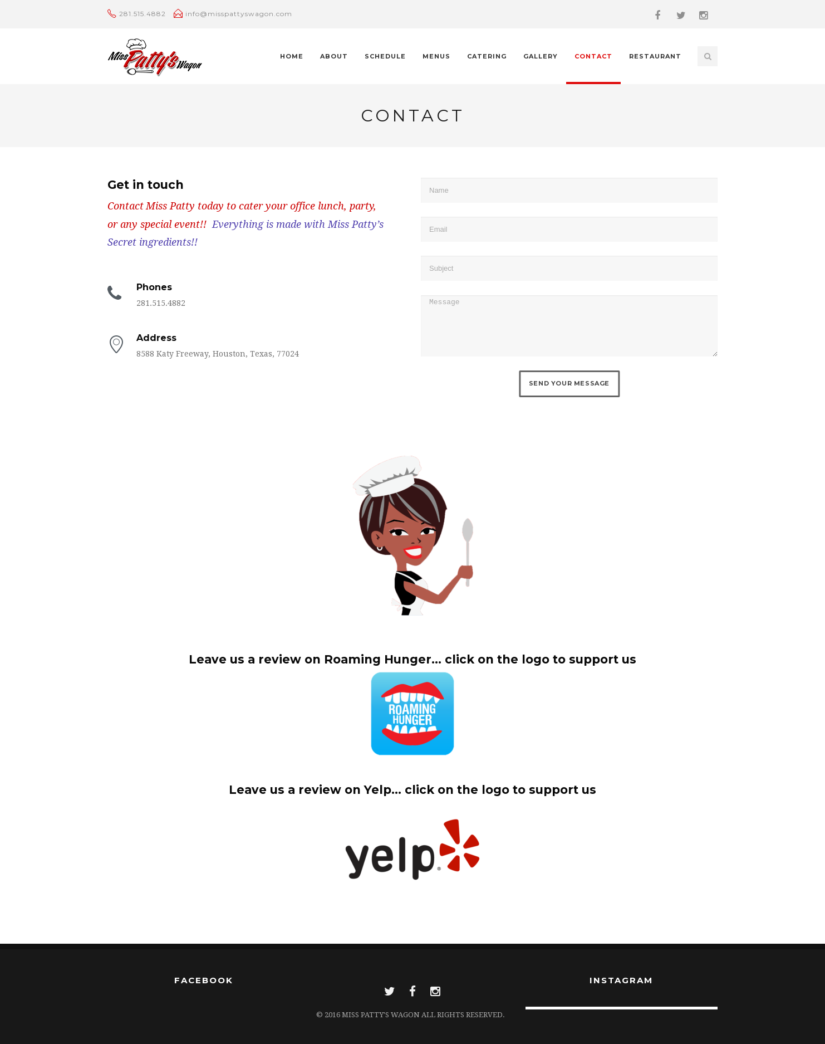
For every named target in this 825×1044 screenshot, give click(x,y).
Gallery (540, 56)
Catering (487, 56)
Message (569, 326)
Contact (593, 56)
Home (291, 56)
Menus (436, 56)
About (334, 56)
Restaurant (655, 56)
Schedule (385, 56)
